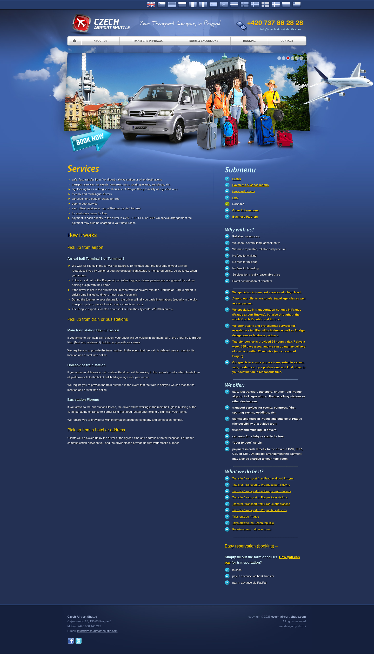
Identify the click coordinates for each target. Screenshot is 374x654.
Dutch (234, 4)
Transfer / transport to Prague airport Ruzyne (261, 484)
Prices (236, 178)
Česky (161, 4)
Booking (249, 40)
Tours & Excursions (203, 40)
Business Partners (245, 216)
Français (193, 4)
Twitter (78, 641)
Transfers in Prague (147, 40)
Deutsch (172, 4)
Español (213, 4)
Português (224, 4)
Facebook (71, 641)
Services (238, 203)
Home (74, 41)
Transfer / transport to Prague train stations (260, 497)
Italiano (203, 4)
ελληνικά (296, 4)
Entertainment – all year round (251, 529)
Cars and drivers (243, 191)
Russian (182, 4)
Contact (286, 40)
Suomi (265, 4)
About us (101, 40)
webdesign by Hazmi (292, 626)
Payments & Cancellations (250, 184)
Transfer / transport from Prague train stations (261, 491)
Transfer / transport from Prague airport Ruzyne (262, 478)
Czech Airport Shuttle (101, 23)
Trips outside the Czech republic (253, 522)
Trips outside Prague (245, 516)
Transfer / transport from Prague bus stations (261, 503)
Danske (276, 4)
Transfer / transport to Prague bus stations (259, 510)
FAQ (235, 197)
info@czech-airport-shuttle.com (281, 29)
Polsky (286, 4)
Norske (245, 4)
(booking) (265, 546)
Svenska (255, 4)
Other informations (245, 210)
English (151, 4)
